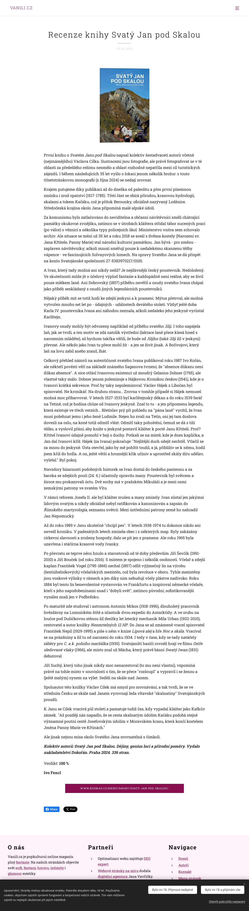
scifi (18, 867)
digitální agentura (113, 876)
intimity (57, 867)
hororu (43, 867)
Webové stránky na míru (118, 870)
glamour (15, 873)
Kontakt (184, 871)
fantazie (22, 862)
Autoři (183, 865)
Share (52, 809)
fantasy (30, 867)
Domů (183, 858)
